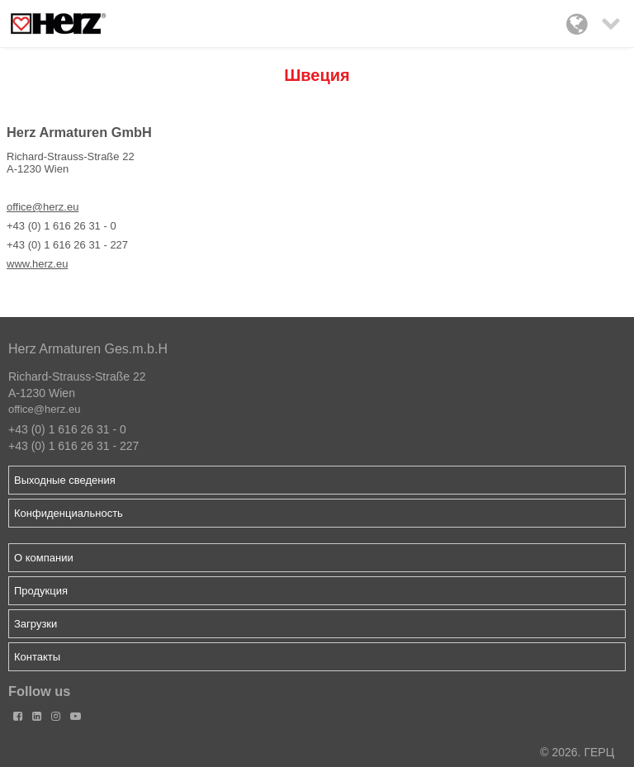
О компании (43, 558)
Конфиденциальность (68, 513)
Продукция (41, 591)
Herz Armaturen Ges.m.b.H (88, 349)
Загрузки (35, 624)
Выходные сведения (65, 480)
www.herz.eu (37, 264)
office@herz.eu (42, 207)
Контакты (37, 657)
